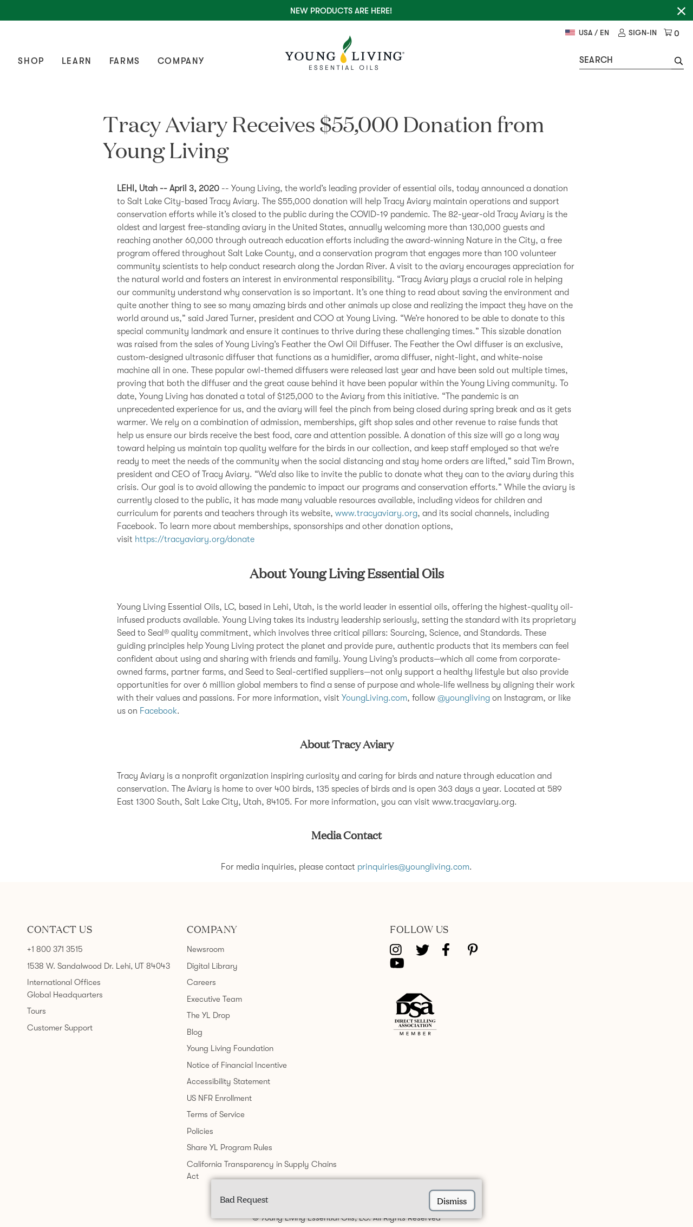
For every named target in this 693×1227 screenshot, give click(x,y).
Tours (36, 1011)
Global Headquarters (65, 995)
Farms (125, 61)
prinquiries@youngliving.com (413, 867)
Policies (200, 1131)
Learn (78, 61)
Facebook (158, 711)
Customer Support (60, 1028)
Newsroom (205, 949)
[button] (676, 62)
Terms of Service (216, 1114)
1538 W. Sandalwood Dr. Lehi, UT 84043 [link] (98, 966)
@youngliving (463, 698)
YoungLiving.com (374, 698)
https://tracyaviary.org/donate (194, 539)
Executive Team (214, 999)
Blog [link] (194, 1032)
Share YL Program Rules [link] (229, 1147)
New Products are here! (341, 11)
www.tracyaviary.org (376, 513)
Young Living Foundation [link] (230, 1048)
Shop (32, 61)
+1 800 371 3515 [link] (55, 949)
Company (182, 61)
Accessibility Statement (228, 1081)
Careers (201, 982)
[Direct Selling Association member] (415, 1015)
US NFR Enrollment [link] (219, 1098)
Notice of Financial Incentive (237, 1065)
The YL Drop (208, 1015)
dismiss (452, 1200)
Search (595, 60)
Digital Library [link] (212, 966)
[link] (636, 33)
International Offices (64, 982)
